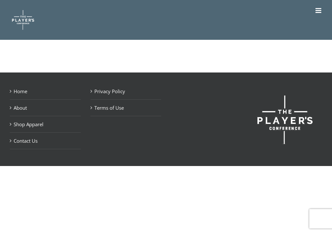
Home (20, 91)
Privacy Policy (109, 91)
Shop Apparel (28, 124)
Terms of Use (109, 108)
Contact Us (26, 141)
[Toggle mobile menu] (318, 10)
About (20, 108)
